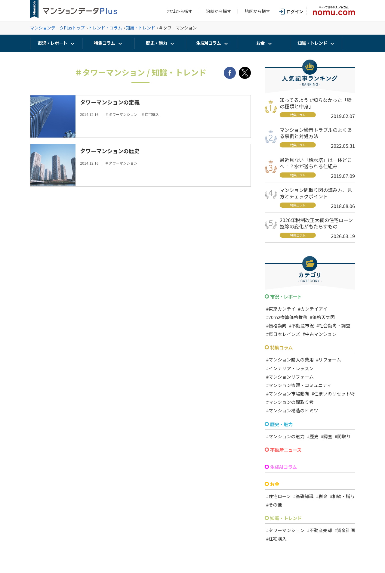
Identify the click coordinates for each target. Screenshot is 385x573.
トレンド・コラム (105, 28)
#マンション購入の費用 (290, 359)
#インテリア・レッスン (290, 368)
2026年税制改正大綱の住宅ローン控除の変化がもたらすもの (316, 223)
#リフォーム (328, 359)
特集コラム (104, 43)
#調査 (326, 436)
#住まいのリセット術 (333, 393)
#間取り (343, 436)
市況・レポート (52, 43)
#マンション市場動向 (287, 393)
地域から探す (179, 11)
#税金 (322, 496)
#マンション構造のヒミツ (292, 410)
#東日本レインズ (283, 334)
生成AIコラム (208, 43)
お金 (260, 43)
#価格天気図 (322, 317)
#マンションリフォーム (290, 376)
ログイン (291, 11)
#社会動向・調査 (333, 325)
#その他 (274, 504)
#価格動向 (276, 325)
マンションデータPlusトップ (57, 28)
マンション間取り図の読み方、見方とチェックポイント (316, 193)
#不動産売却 (319, 530)
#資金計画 (344, 530)
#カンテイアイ (312, 308)
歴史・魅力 (156, 43)
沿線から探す (218, 11)
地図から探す (257, 11)
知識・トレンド (140, 28)
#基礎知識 (303, 496)
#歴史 (313, 436)
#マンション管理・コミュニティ (298, 385)
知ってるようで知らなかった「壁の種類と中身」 (316, 103)
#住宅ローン (278, 496)
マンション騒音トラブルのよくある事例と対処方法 (316, 133)
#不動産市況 (301, 325)
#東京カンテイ (281, 308)
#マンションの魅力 (285, 436)
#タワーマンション (285, 530)
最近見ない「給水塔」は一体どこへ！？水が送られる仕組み (316, 163)
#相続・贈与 (342, 496)
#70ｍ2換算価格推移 (286, 317)
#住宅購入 (276, 538)
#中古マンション (320, 334)
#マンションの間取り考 (290, 402)
